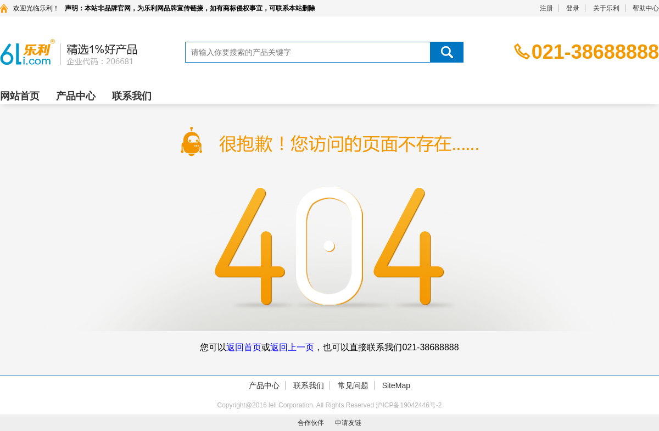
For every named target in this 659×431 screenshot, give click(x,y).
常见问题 (353, 385)
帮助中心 (646, 8)
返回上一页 (292, 347)
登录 (572, 8)
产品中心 (76, 96)
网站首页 (20, 96)
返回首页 (243, 347)
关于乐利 (606, 8)
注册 (546, 8)
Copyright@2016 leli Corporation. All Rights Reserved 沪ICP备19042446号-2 (329, 405)
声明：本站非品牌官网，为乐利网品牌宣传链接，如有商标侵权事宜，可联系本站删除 (190, 8)
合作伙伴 (311, 423)
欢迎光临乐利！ (36, 8)
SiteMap (396, 385)
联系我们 (132, 96)
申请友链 (348, 423)
